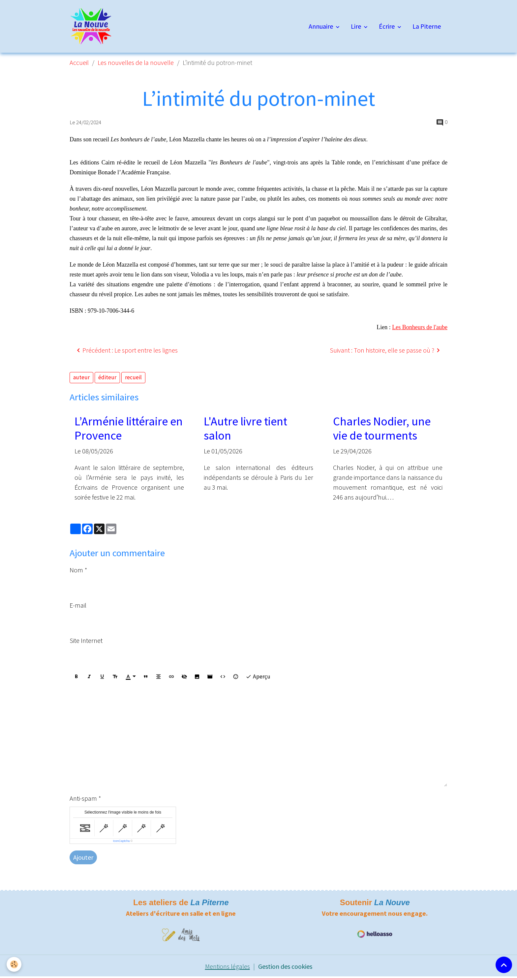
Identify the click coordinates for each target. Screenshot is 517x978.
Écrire (387, 26)
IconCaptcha (121, 841)
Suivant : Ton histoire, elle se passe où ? (386, 350)
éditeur (107, 377)
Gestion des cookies (285, 966)
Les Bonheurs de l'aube (419, 327)
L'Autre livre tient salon (245, 428)
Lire (356, 26)
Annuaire (321, 26)
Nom (76, 570)
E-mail (78, 605)
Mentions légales (227, 966)
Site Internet (86, 640)
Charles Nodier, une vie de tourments (382, 428)
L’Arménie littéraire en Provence (129, 428)
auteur (81, 377)
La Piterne (426, 26)
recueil (133, 377)
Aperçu (258, 676)
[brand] (93, 26)
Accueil (79, 62)
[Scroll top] (504, 965)
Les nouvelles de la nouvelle (136, 62)
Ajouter (83, 857)
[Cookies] (14, 964)
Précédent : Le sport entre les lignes (126, 350)
